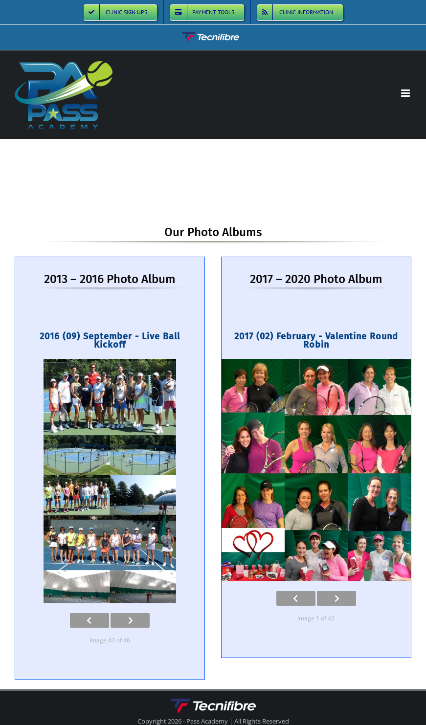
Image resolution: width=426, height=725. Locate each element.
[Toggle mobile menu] (406, 93)
